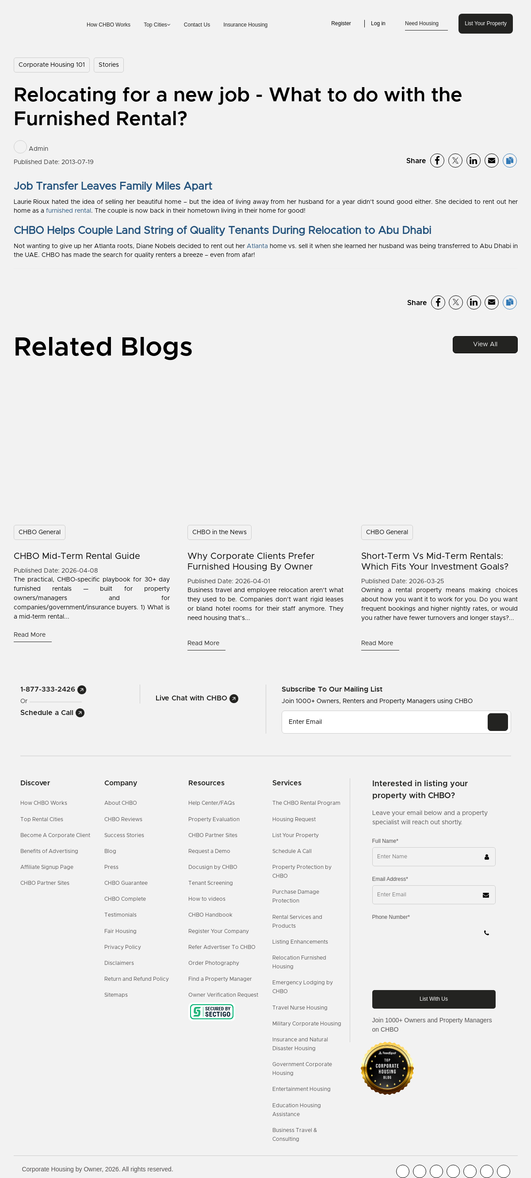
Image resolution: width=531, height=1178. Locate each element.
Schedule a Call (52, 712)
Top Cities (157, 25)
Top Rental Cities (41, 819)
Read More (30, 635)
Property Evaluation (214, 819)
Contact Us (197, 25)
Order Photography (213, 963)
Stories (109, 65)
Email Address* (390, 879)
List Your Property (486, 23)
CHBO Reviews (123, 819)
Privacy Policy (122, 947)
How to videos (206, 899)
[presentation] (439, 966)
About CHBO (120, 803)
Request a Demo (209, 851)
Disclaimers (119, 963)
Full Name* (385, 841)
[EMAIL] (498, 722)
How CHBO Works (108, 25)
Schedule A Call (292, 851)
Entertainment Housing (301, 1089)
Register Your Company (218, 931)
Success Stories (124, 835)
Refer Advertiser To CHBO (222, 947)
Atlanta (257, 246)
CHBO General (40, 532)
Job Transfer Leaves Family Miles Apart (113, 186)
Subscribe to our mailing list (332, 689)
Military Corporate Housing (306, 1023)
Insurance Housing (245, 25)
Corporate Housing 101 (52, 65)
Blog (110, 851)
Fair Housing (120, 931)
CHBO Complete (125, 899)
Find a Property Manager (220, 979)
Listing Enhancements (300, 942)
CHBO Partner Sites (44, 883)
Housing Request (294, 819)
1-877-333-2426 (53, 689)
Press (111, 867)
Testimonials (120, 915)
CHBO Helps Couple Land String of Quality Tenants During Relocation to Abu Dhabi (222, 231)
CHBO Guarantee (126, 883)
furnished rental (68, 211)
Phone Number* (391, 917)
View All (485, 344)
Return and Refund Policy (136, 979)
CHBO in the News (219, 532)
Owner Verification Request (223, 995)
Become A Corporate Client (55, 835)
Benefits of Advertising (49, 851)
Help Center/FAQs (211, 803)
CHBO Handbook (210, 915)
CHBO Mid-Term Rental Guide (77, 556)
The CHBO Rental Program (306, 803)
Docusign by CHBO (212, 867)
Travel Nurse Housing (300, 1007)
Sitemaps (116, 995)
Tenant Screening (210, 883)
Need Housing (426, 24)
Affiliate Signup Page (46, 867)
